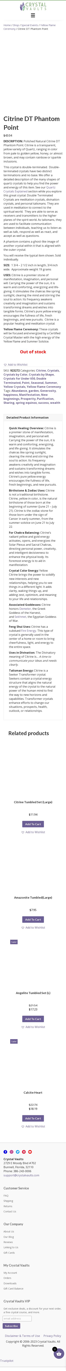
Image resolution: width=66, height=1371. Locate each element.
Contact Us (10, 1216)
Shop (16, 25)
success (43, 407)
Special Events (29, 25)
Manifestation (29, 399)
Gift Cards (9, 1257)
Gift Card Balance (13, 1293)
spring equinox (26, 407)
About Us (9, 1236)
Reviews (8, 1246)
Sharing (9, 407)
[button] (15, 369)
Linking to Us (11, 1252)
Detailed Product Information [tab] (28, 422)
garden (34, 395)
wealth (55, 407)
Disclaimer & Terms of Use (22, 1340)
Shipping (8, 1205)
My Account (10, 1277)
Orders (7, 1282)
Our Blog (9, 1241)
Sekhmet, (21, 621)
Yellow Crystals (14, 391)
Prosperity (28, 403)
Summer (51, 387)
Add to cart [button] (33, 828)
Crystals (53, 375)
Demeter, (25, 613)
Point (26, 387)
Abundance (19, 395)
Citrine (41, 375)
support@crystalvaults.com (21, 1180)
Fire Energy (28, 635)
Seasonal (37, 387)
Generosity (48, 395)
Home (7, 25)
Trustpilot (6, 1365)
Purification (45, 403)
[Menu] (33, 15)
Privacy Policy (52, 1340)
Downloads (10, 1288)
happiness (11, 399)
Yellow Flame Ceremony (44, 391)
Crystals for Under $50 (19, 383)
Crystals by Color (15, 379)
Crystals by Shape (41, 379)
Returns (8, 1211)
